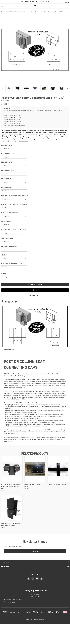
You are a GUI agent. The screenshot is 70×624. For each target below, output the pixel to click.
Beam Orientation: (7, 179)
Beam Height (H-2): (7, 170)
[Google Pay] (35, 290)
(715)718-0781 (10, 602)
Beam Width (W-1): (6, 145)
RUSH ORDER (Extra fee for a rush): (12, 263)
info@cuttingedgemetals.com (14, 599)
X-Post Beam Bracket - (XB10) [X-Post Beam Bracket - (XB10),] (56, 484)
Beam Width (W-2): (6, 162)
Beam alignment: (6, 187)
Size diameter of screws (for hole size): (13, 229)
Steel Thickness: (6, 221)
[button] (23, 141)
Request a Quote (45, 1)
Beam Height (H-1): (7, 153)
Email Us (34, 1)
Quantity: (4, 274)
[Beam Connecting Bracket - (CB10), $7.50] (35, 469)
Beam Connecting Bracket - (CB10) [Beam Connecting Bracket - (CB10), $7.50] (33, 485)
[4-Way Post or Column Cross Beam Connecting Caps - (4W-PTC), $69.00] (12, 469)
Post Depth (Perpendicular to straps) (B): (14, 204)
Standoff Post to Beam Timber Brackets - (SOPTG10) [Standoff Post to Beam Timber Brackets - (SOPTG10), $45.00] (11, 524)
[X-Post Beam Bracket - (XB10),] (58, 469)
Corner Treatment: (7, 238)
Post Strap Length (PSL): (9, 213)
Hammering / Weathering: (9, 246)
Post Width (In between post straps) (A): (14, 196)
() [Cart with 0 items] (67, 2)
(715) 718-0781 (24, 1)
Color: (3, 255)
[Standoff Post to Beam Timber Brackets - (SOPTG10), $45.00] (12, 508)
